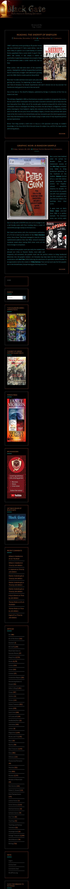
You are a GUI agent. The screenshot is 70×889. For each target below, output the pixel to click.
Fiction (11, 700)
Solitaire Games (14, 813)
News (10, 753)
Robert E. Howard (14, 790)
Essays (11, 692)
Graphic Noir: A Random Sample (36, 145)
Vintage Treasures (14, 835)
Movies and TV (13, 736)
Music (10, 741)
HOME (9, 280)
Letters (11, 728)
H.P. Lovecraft (13, 716)
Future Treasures (14, 704)
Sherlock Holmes (14, 809)
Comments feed (14, 869)
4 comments (57, 38)
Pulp (10, 771)
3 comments (57, 149)
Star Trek (11, 817)
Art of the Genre (14, 638)
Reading (37, 34)
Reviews (11, 775)
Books (10, 661)
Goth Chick (12, 712)
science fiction (13, 801)
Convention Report (15, 677)
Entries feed (12, 865)
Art (10, 634)
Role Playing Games (15, 794)
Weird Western (13, 839)
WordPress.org (13, 873)
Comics (11, 665)
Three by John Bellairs (15, 565)
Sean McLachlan (44, 38)
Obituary (11, 757)
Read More (62, 133)
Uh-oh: (14, 559)
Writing (11, 843)
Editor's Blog (13, 688)
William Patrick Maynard (42, 149)
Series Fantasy (13, 805)
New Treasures (13, 749)
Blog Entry (12, 657)
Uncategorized (13, 831)
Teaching (11, 821)
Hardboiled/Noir (14, 720)
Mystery (11, 745)
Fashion (11, 696)
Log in (10, 861)
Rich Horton (12, 786)
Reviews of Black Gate (15, 779)
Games (11, 708)
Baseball (11, 643)
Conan (11, 669)
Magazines (12, 732)
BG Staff (11, 647)
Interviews (12, 724)
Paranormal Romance (15, 761)
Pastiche (11, 767)
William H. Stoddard (15, 556)
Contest (11, 673)
